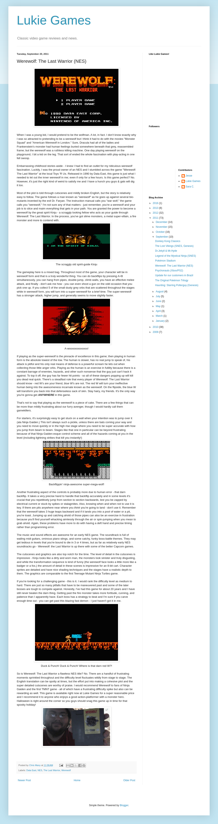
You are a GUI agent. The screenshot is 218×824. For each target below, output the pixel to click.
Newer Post (24, 780)
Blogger (124, 805)
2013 (156, 208)
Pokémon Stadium (165, 260)
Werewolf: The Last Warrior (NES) (174, 265)
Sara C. (190, 186)
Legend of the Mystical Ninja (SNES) (175, 255)
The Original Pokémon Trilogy (171, 280)
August (160, 291)
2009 (156, 332)
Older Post (129, 780)
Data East (31, 770)
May (158, 306)
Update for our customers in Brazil (174, 275)
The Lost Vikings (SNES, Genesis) (174, 246)
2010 (156, 327)
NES (40, 770)
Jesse (189, 175)
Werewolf (66, 770)
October (160, 231)
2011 (156, 217)
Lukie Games (54, 20)
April (158, 311)
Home (77, 780)
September (162, 236)
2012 (156, 212)
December (162, 222)
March (160, 315)
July (158, 296)
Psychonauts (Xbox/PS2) (169, 270)
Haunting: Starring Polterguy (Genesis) (176, 285)
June (159, 301)
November (162, 226)
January (160, 320)
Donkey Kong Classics (167, 241)
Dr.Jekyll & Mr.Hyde (166, 250)
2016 (156, 203)
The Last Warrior (51, 770)
